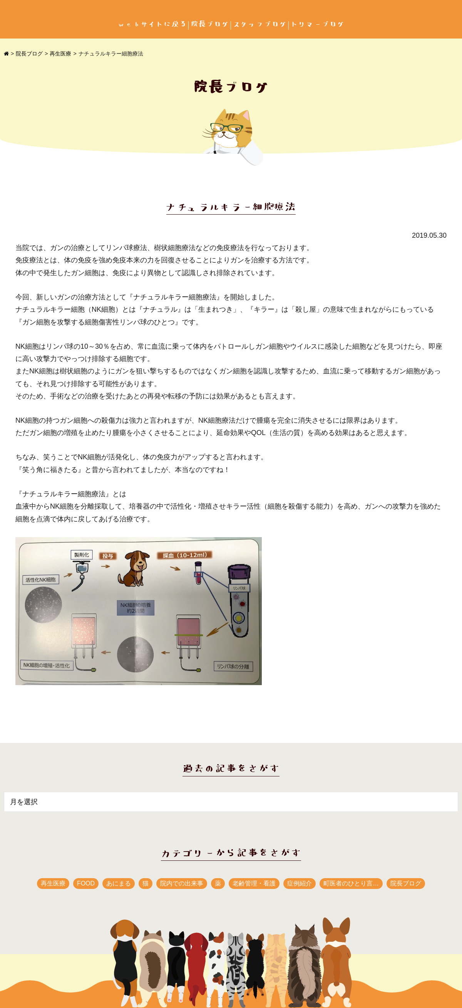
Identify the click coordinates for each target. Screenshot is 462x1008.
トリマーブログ (318, 24)
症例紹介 (299, 883)
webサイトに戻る (152, 24)
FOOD (86, 883)
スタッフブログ (260, 24)
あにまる (118, 883)
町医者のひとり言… (351, 883)
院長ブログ (210, 24)
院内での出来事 (181, 883)
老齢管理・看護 (254, 883)
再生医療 (60, 53)
